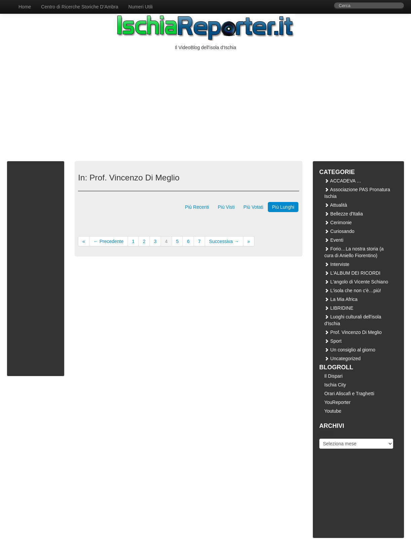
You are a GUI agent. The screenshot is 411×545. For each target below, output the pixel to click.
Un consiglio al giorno (349, 349)
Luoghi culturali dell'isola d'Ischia (352, 320)
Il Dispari (333, 376)
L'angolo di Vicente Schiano (356, 281)
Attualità (335, 205)
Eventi (333, 240)
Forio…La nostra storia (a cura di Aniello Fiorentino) (354, 252)
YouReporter (337, 402)
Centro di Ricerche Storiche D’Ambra (79, 6)
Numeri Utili (140, 6)
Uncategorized (342, 358)
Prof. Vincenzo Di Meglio (353, 332)
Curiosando (339, 231)
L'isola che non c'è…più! (352, 290)
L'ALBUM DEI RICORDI (352, 273)
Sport (332, 341)
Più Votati (253, 207)
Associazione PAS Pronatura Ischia (357, 193)
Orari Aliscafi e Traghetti (349, 393)
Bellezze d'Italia (343, 213)
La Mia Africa (341, 299)
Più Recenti (197, 207)
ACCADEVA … (342, 180)
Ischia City (335, 384)
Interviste (337, 264)
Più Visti (226, 207)
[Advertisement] (205, 101)
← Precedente (108, 241)
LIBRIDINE (338, 308)
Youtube (332, 411)
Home (24, 6)
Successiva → (224, 241)
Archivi (326, 433)
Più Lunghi (283, 207)
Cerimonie (338, 222)
